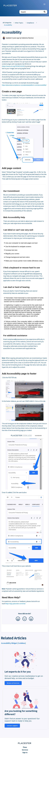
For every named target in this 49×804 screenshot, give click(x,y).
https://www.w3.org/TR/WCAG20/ (13, 66)
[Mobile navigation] (44, 4)
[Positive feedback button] (18, 619)
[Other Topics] (20, 22)
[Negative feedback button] (31, 619)
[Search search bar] (33, 12)
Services (25, 750)
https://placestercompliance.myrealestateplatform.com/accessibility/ (24, 85)
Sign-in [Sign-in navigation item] (24, 752)
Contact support (12, 725)
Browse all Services (13, 683)
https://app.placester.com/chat (15, 604)
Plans (25, 747)
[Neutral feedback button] (24, 619)
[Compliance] (31, 22)
